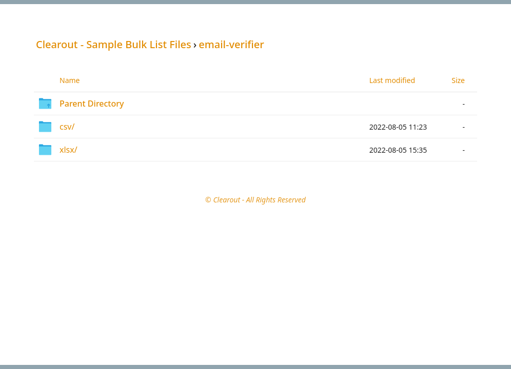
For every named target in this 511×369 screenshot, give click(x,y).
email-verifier (231, 44)
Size (458, 80)
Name (70, 80)
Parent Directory (92, 103)
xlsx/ (68, 149)
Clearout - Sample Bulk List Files (113, 44)
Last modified (392, 80)
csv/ (67, 126)
